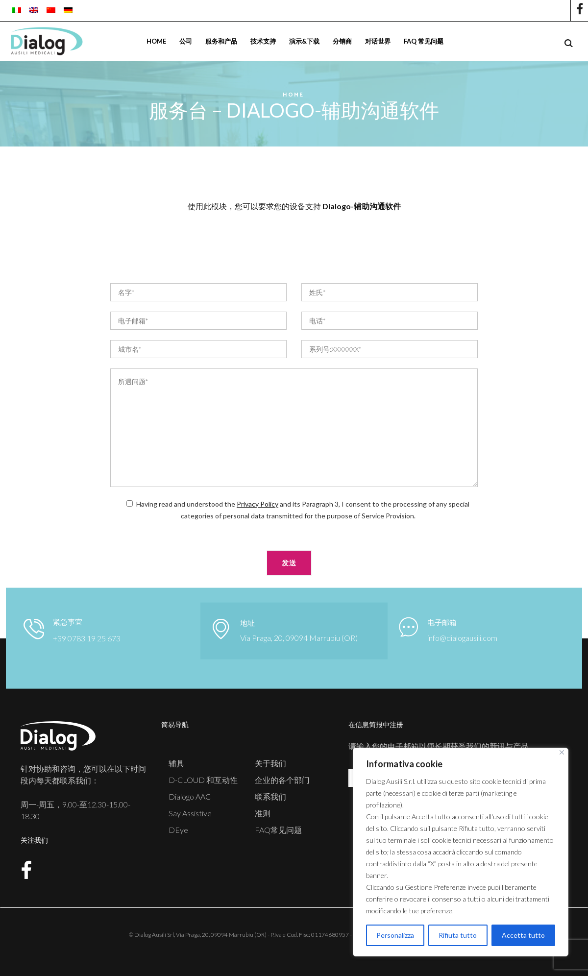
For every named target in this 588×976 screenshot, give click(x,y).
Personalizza (395, 935)
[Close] (562, 752)
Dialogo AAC (190, 796)
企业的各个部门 (282, 779)
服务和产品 (221, 41)
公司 (185, 41)
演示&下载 (304, 41)
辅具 (176, 763)
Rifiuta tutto (458, 935)
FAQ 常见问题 (423, 41)
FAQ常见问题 (278, 829)
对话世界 (378, 41)
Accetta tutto (523, 935)
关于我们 (270, 763)
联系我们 (270, 796)
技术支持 (263, 41)
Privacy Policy (257, 504)
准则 (262, 813)
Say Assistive (190, 813)
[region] (460, 852)
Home (156, 41)
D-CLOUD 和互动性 (203, 779)
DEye (178, 829)
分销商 (342, 41)
